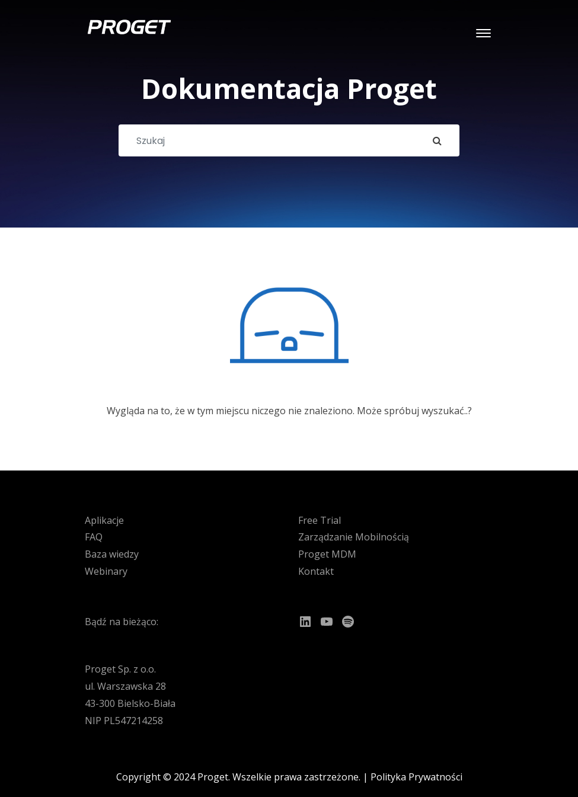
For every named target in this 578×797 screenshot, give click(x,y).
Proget (212, 776)
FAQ (94, 536)
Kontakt (316, 571)
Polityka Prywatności (416, 776)
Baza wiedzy (112, 554)
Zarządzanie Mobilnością (353, 536)
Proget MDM (327, 554)
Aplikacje (104, 520)
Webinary (106, 571)
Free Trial (319, 520)
